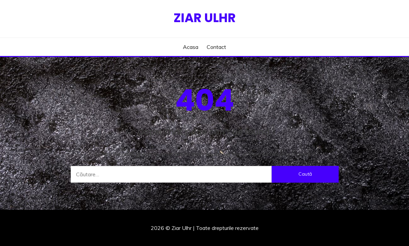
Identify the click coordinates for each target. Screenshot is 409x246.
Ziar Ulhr (205, 17)
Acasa (190, 47)
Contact (216, 47)
